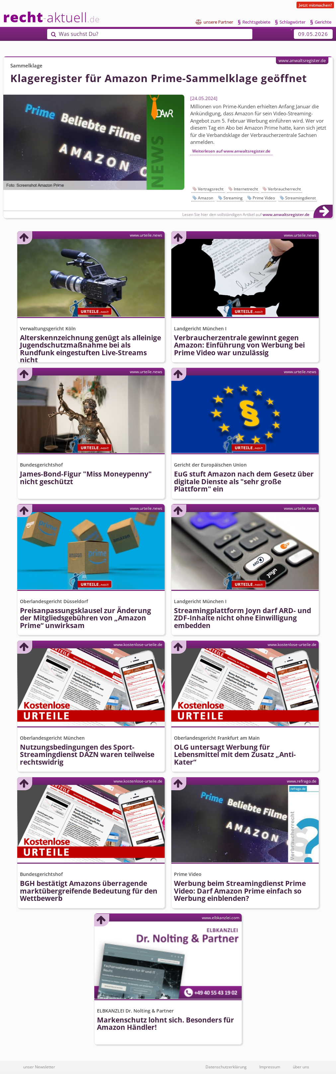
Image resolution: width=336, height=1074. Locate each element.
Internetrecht (246, 189)
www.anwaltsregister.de (302, 60)
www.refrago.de (301, 781)
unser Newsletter (39, 1066)
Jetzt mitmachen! (315, 5)
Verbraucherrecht (284, 189)
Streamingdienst (300, 198)
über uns (301, 1066)
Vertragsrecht (210, 189)
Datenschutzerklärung (226, 1066)
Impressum (269, 1066)
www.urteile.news (146, 235)
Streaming (233, 198)
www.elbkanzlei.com (220, 917)
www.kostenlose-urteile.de (138, 644)
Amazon (205, 198)
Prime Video (264, 198)
